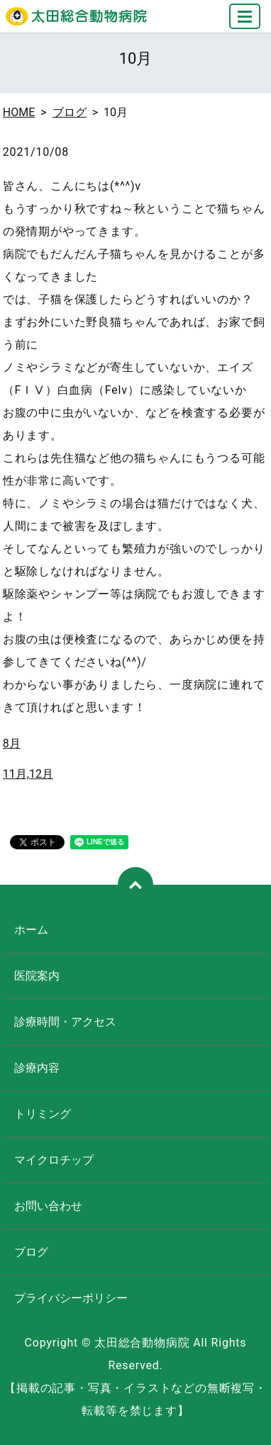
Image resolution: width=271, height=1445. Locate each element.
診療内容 (37, 1068)
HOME (19, 112)
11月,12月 (28, 774)
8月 (12, 743)
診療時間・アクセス (65, 1021)
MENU (245, 22)
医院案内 (37, 975)
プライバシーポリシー (71, 1298)
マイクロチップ (54, 1160)
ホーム (31, 929)
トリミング (42, 1114)
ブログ (69, 112)
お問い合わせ (48, 1206)
